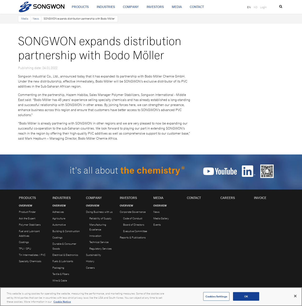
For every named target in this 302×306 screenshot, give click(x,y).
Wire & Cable (59, 280)
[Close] (295, 296)
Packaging (58, 267)
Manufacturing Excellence (97, 227)
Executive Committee (135, 231)
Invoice (260, 198)
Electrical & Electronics (65, 254)
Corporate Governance (133, 211)
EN (249, 7)
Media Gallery (161, 218)
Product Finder (27, 211)
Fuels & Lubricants (62, 261)
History (90, 261)
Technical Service (98, 242)
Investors (155, 7)
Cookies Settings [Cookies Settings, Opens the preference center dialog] (216, 296)
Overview (25, 205)
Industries (106, 7)
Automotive (59, 224)
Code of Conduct (132, 218)
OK (246, 296)
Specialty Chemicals (30, 261)
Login (263, 7)
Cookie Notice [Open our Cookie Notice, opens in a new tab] (62, 301)
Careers (90, 267)
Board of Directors (133, 224)
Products (80, 7)
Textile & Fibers (60, 274)
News (36, 18)
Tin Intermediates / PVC (32, 254)
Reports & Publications (133, 237)
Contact (197, 7)
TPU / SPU (25, 248)
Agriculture (58, 218)
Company (131, 7)
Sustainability (93, 254)
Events (157, 224)
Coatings (24, 242)
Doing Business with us (99, 211)
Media (177, 7)
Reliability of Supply (100, 218)
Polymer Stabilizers (30, 224)
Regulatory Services (100, 248)
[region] (151, 296)
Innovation (95, 235)
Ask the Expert (27, 218)
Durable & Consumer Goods (64, 246)
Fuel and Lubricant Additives (29, 233)
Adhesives (58, 211)
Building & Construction (66, 231)
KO (255, 7)
